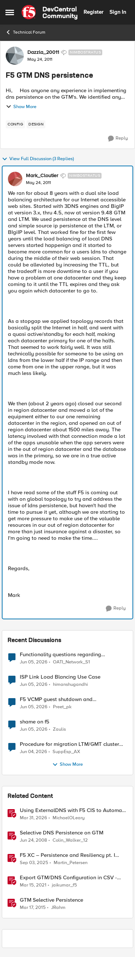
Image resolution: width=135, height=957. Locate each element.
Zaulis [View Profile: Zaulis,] (59, 729)
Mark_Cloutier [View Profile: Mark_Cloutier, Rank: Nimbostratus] (42, 176)
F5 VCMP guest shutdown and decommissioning (56, 699)
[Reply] (118, 138)
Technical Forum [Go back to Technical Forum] (25, 32)
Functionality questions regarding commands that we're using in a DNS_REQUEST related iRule (60, 654)
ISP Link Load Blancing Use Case (60, 677)
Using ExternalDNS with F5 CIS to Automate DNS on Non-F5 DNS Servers (73, 810)
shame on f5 (34, 722)
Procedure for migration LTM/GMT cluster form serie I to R (69, 744)
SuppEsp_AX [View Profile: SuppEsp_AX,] (66, 752)
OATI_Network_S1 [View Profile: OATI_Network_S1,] (71, 662)
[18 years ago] (33, 840)
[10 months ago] (34, 863)
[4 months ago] (33, 818)
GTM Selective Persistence (51, 900)
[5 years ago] (33, 885)
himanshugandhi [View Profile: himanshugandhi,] (70, 684)
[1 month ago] (34, 662)
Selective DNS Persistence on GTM (61, 833)
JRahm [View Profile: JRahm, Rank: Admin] (58, 907)
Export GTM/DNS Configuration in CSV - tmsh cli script (68, 878)
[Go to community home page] (49, 12)
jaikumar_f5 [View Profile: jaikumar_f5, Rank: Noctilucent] (64, 885)
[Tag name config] (15, 124)
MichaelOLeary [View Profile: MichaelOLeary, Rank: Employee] (69, 818)
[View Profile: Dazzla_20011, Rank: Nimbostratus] (15, 56)
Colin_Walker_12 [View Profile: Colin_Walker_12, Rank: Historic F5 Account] (70, 840)
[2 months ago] (33, 752)
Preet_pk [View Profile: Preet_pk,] (62, 707)
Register (93, 12)
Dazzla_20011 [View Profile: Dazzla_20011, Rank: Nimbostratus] (43, 52)
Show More (21, 107)
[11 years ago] (33, 908)
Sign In (117, 12)
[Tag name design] (36, 124)
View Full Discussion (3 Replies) (38, 159)
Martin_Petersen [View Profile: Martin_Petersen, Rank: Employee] (70, 863)
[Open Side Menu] (10, 12)
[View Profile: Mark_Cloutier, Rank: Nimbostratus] (15, 179)
